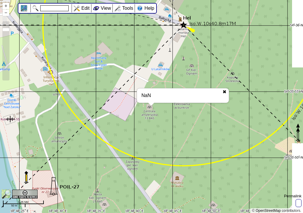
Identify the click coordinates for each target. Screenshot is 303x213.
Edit (85, 8)
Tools (127, 8)
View (106, 8)
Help (149, 8)
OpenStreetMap (268, 211)
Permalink (293, 196)
